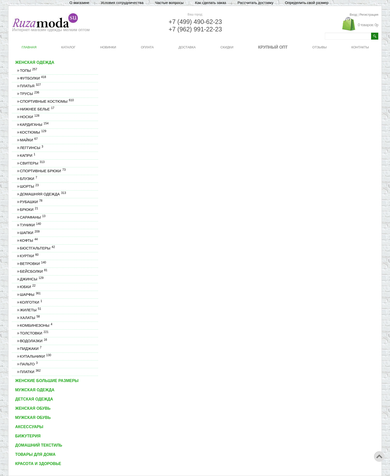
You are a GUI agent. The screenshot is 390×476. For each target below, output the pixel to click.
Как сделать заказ (210, 2)
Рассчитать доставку (255, 2)
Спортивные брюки (42, 171)
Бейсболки (33, 271)
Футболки (33, 78)
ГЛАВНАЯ (29, 47)
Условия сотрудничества (122, 2)
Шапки (29, 233)
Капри (27, 155)
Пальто (28, 364)
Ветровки (33, 263)
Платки (30, 372)
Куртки (29, 256)
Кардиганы (34, 124)
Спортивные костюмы (47, 101)
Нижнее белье (37, 109)
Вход (353, 14)
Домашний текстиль (38, 445)
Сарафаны (32, 217)
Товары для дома (35, 454)
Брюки (29, 209)
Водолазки (33, 341)
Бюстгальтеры (37, 248)
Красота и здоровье (38, 464)
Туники (30, 225)
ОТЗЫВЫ (319, 47)
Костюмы (33, 132)
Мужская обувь (33, 417)
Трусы (29, 93)
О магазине (79, 2)
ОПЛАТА (147, 47)
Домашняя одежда (43, 194)
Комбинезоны (36, 325)
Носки (29, 117)
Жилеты (30, 310)
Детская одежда (34, 399)
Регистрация (368, 14)
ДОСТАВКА (187, 47)
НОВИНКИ (108, 47)
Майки (28, 140)
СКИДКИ (226, 47)
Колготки (31, 302)
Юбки (27, 287)
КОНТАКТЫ (360, 47)
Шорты (29, 186)
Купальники (35, 356)
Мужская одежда (34, 390)
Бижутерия (28, 436)
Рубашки (31, 202)
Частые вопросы (169, 2)
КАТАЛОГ (68, 47)
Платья (30, 86)
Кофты (29, 240)
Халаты (30, 318)
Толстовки (34, 333)
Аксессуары (29, 427)
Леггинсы (31, 148)
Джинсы (31, 279)
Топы (28, 70)
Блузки (28, 178)
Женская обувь (32, 408)
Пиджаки (30, 348)
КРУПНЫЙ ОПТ (273, 47)
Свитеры (32, 163)
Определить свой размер (306, 2)
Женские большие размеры (47, 381)
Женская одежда (34, 62)
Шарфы (30, 294)
